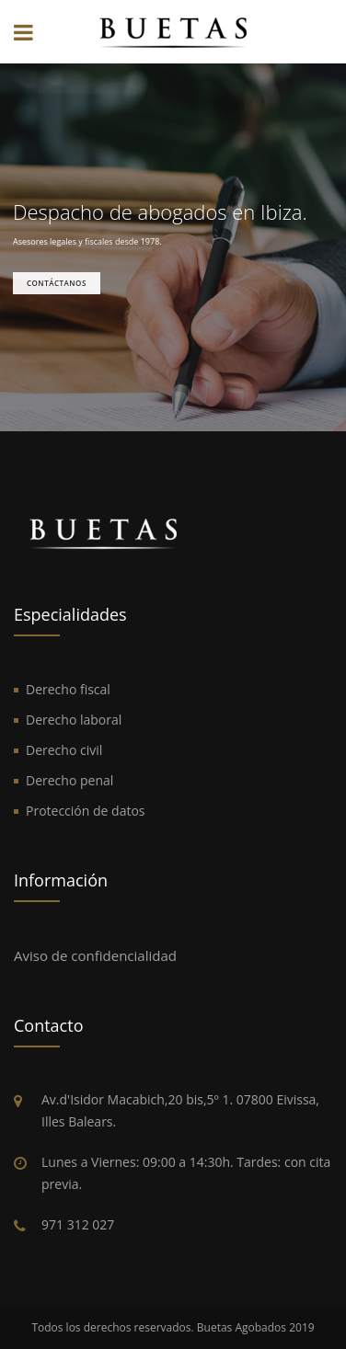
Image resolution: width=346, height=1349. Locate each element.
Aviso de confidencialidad (95, 955)
